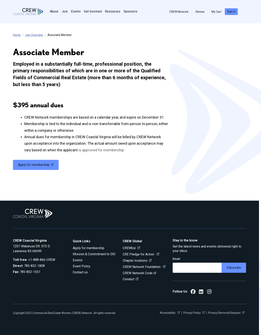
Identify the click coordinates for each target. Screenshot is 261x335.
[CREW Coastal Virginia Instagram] (209, 292)
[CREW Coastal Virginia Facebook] (193, 292)
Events (76, 11)
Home (17, 35)
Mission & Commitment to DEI (94, 254)
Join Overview (34, 35)
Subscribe (234, 268)
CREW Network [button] (177, 11)
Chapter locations (135, 260)
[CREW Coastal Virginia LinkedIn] (201, 292)
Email (176, 258)
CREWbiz (129, 248)
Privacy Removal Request (224, 312)
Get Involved (93, 11)
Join (65, 11)
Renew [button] (198, 11)
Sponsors (130, 11)
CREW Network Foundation (142, 267)
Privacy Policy (192, 312)
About (54, 11)
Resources (112, 11)
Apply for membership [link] (34, 165)
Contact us (80, 272)
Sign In (231, 11)
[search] (244, 11)
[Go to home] (28, 11)
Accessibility (168, 312)
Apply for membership (88, 248)
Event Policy (81, 266)
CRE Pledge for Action (139, 254)
